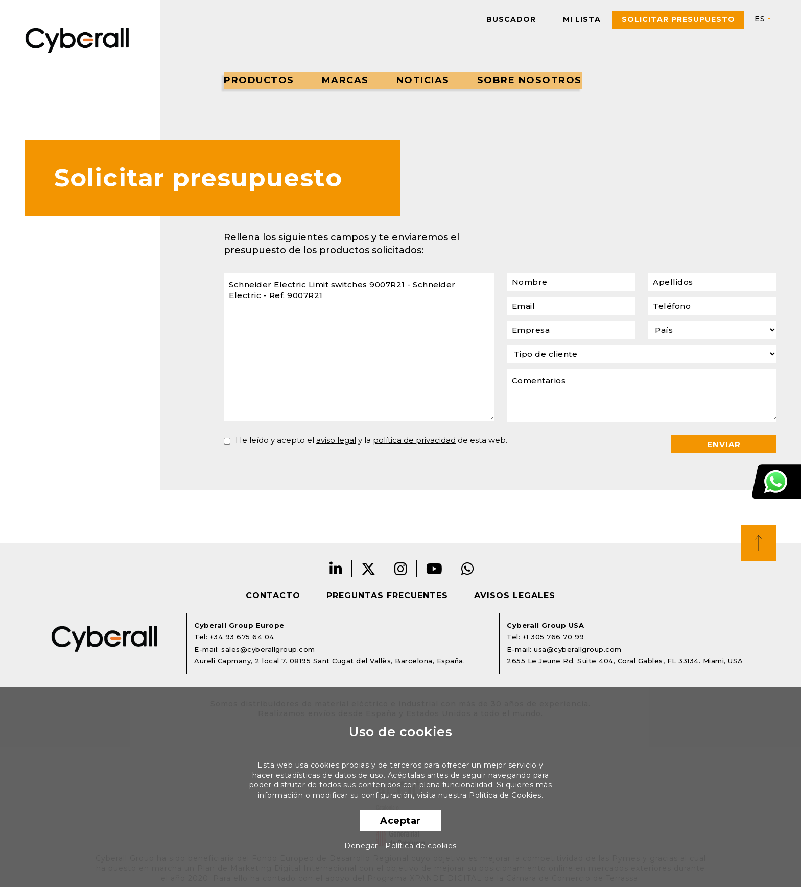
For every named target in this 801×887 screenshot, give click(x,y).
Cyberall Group (77, 39)
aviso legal (336, 440)
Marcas (345, 80)
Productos (259, 80)
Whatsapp (468, 568)
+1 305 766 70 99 (553, 637)
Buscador (511, 19)
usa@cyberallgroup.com (578, 649)
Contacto (273, 595)
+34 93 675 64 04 (242, 637)
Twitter (368, 568)
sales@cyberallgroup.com (268, 649)
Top (758, 543)
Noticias (423, 80)
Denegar (361, 845)
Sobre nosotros (529, 80)
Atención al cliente (776, 481)
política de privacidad (414, 440)
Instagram (401, 568)
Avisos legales (514, 595)
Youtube (434, 568)
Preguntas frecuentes (387, 595)
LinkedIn (336, 568)
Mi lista (582, 19)
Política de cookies (421, 845)
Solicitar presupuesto (678, 19)
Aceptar (400, 820)
